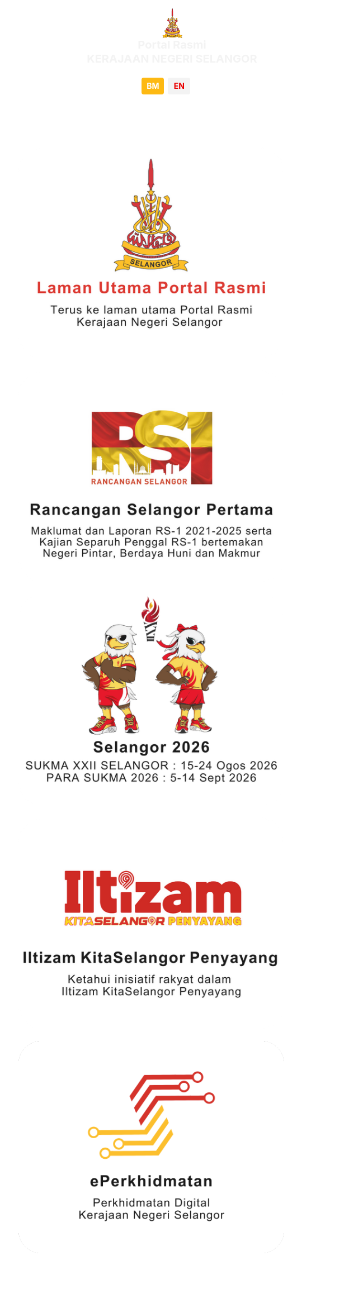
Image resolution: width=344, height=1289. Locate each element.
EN (179, 86)
